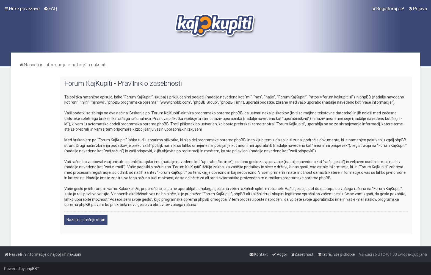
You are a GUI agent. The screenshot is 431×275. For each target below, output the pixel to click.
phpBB (31, 268)
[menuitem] (50, 8)
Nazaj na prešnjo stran (86, 220)
